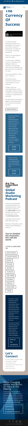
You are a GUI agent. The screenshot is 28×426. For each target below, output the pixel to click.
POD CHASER (10, 275)
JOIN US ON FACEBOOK (14, 342)
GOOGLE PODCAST (12, 257)
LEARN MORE (14, 148)
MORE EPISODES (11, 109)
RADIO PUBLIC (11, 287)
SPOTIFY (9, 260)
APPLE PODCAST (11, 253)
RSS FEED (9, 268)
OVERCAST (10, 283)
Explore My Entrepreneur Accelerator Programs (12, 409)
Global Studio (18, 424)
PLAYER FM (10, 272)
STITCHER (9, 264)
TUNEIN (9, 291)
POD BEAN (10, 279)
